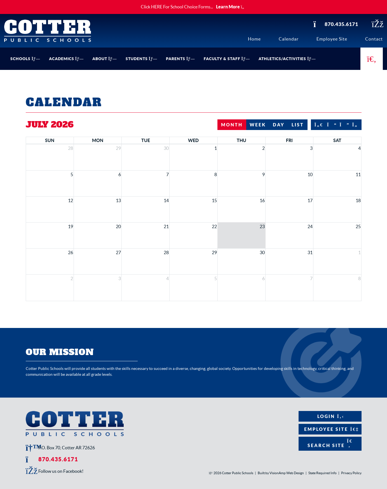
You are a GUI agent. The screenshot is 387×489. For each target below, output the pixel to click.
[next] (342, 124)
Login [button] (330, 416)
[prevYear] (317, 124)
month (232, 124)
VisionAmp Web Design (286, 473)
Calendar (289, 38)
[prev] (329, 124)
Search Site (330, 443)
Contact (374, 38)
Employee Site (331, 38)
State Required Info (322, 473)
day (279, 124)
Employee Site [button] (330, 429)
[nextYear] (355, 124)
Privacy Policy (351, 473)
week (258, 124)
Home (254, 38)
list (298, 124)
